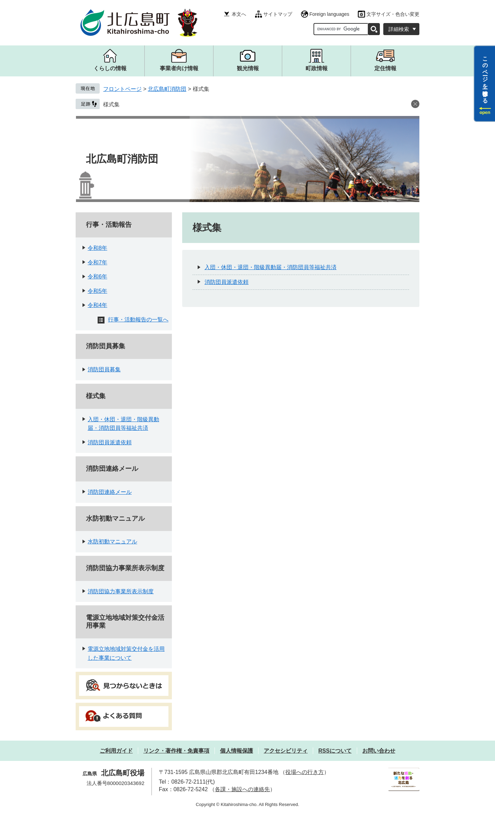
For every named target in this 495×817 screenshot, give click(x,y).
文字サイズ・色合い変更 (392, 14)
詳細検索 (398, 29)
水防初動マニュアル (115, 518)
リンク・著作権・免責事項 (176, 751)
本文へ (239, 14)
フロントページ (122, 89)
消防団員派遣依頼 (110, 442)
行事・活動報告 (109, 224)
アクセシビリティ (286, 751)
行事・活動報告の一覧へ (138, 319)
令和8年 (97, 248)
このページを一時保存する (485, 76)
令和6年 (97, 276)
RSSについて (335, 751)
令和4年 (97, 305)
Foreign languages (329, 14)
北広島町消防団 (167, 89)
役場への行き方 (304, 772)
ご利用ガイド (116, 751)
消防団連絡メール (112, 468)
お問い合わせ (378, 751)
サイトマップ (277, 14)
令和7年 (97, 262)
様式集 (111, 104)
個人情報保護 (236, 751)
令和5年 (97, 291)
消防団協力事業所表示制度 (125, 568)
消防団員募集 (105, 346)
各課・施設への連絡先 (242, 789)
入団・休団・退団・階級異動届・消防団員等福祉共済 (271, 267)
